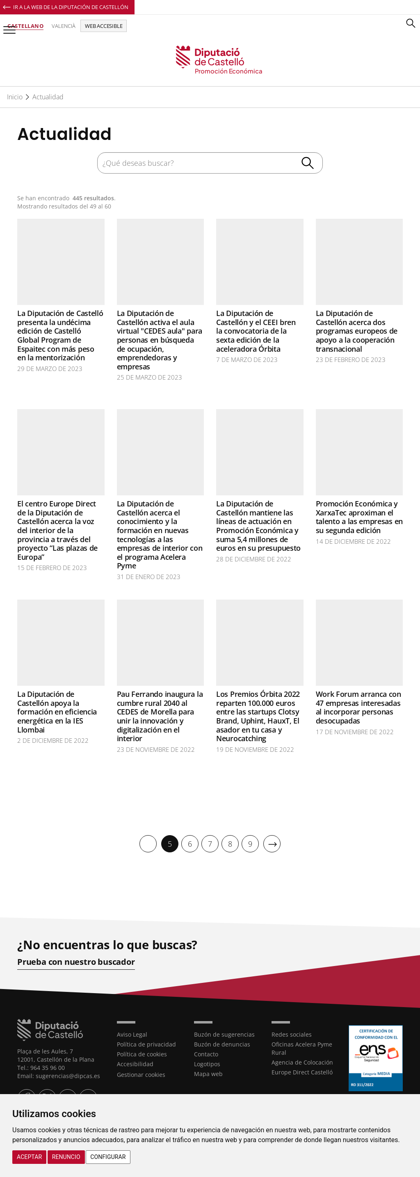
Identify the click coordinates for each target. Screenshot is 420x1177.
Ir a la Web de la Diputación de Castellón (70, 7)
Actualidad (48, 96)
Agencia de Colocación (302, 1062)
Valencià (63, 26)
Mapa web (208, 1073)
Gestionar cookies (141, 1074)
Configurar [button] (108, 1157)
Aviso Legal (132, 1034)
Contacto (206, 1054)
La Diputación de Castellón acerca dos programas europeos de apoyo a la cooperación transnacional (357, 330)
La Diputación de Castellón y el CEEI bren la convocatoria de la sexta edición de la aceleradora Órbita (256, 330)
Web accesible (103, 26)
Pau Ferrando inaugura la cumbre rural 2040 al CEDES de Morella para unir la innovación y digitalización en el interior (160, 716)
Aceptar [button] (29, 1157)
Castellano (25, 26)
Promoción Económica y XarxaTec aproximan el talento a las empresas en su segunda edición (359, 517)
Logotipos (207, 1063)
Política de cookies (142, 1054)
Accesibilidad (135, 1063)
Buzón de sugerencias (224, 1034)
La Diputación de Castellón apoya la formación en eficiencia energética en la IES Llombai (57, 711)
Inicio (15, 96)
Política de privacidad (146, 1044)
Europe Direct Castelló (302, 1072)
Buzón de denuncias (222, 1044)
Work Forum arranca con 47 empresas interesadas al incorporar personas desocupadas (358, 707)
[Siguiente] (272, 843)
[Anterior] (148, 843)
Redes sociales (292, 1034)
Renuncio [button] (66, 1157)
